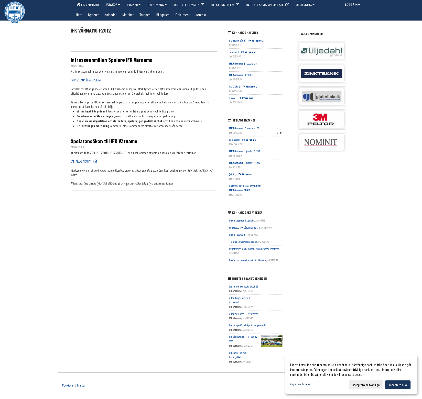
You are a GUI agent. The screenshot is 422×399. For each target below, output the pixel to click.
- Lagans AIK (243, 63)
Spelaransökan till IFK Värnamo (104, 141)
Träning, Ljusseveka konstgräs (243, 241)
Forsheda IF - (242, 139)
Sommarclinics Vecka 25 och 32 (243, 286)
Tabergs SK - (242, 52)
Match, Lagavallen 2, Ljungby (241, 220)
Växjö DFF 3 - (243, 86)
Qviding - (240, 174)
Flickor (113, 5)
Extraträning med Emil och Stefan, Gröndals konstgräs (254, 248)
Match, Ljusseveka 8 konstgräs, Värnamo (247, 260)
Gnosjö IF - (241, 98)
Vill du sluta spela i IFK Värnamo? (244, 313)
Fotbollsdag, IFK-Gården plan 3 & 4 (244, 227)
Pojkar (134, 5)
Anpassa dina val (300, 384)
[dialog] (351, 374)
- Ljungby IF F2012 (244, 162)
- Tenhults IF (242, 75)
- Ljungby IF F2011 (244, 151)
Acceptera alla (398, 385)
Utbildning (305, 5)
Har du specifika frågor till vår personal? (247, 325)
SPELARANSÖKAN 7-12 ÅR (84, 162)
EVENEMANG (157, 5)
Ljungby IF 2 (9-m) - (246, 40)
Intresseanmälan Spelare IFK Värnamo (111, 59)
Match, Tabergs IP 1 (238, 234)
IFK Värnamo (88, 5)
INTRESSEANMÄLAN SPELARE (86, 80)
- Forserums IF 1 (244, 128)
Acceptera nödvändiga (366, 385)
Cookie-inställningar (73, 385)
